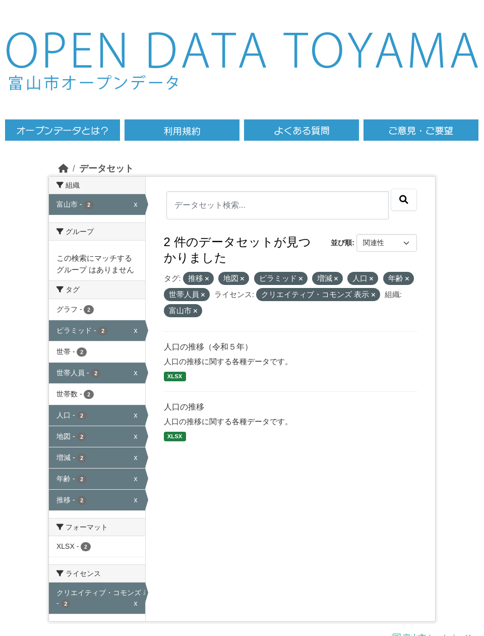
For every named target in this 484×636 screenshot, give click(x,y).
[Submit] (404, 200)
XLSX (174, 376)
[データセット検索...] (277, 205)
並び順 (341, 243)
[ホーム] (63, 168)
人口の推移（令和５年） (208, 346)
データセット (106, 168)
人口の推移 (184, 406)
